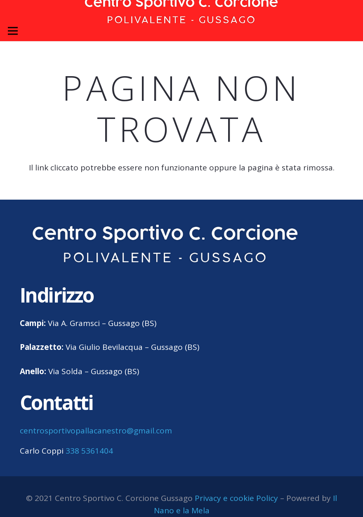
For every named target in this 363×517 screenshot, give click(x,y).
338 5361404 (89, 450)
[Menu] (13, 31)
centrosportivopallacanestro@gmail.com (96, 430)
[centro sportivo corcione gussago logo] (165, 244)
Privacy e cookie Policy (236, 498)
